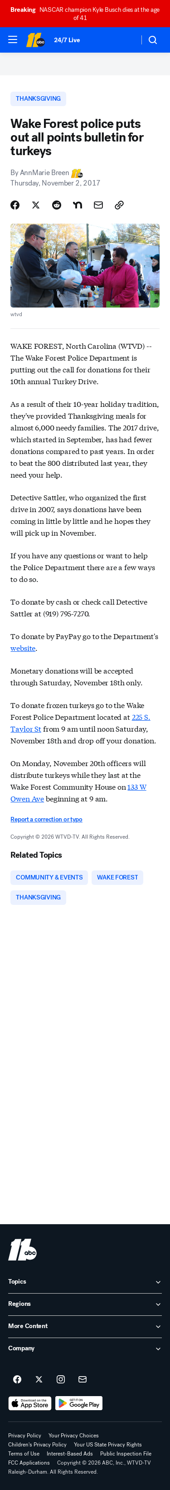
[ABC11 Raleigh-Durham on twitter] (39, 1380)
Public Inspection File (125, 1453)
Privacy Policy (24, 1435)
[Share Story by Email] (98, 205)
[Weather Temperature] (125, 40)
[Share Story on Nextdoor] (77, 205)
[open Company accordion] (85, 1349)
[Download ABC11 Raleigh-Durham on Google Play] (79, 1403)
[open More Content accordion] (85, 1326)
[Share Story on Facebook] (15, 205)
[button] (12, 39)
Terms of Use (23, 1453)
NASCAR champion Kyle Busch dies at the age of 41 (85, 13)
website (22, 647)
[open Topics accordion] (85, 1282)
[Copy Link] (119, 205)
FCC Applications (29, 1463)
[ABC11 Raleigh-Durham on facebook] (17, 1380)
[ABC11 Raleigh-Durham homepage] (35, 40)
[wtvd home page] (22, 1249)
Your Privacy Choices (74, 1435)
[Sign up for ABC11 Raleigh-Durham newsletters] (82, 1380)
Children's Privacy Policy (37, 1444)
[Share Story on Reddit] (56, 205)
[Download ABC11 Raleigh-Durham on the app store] (30, 1403)
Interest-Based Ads (70, 1453)
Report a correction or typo (46, 819)
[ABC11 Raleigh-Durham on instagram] (61, 1380)
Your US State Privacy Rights (108, 1444)
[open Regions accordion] (85, 1304)
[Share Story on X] (36, 205)
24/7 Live (67, 40)
